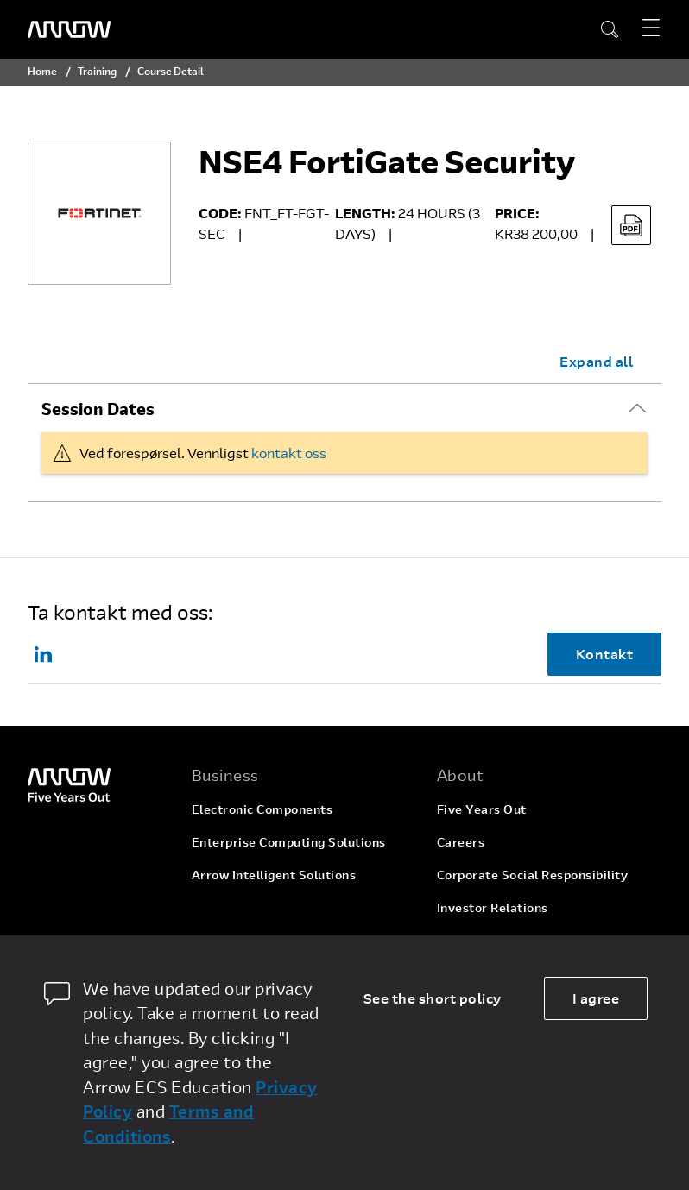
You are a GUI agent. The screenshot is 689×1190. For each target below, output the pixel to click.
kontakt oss (288, 453)
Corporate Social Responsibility (533, 874)
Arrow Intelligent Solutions (274, 874)
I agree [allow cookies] (596, 998)
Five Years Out (482, 809)
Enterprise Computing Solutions (289, 842)
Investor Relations (492, 907)
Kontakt (605, 654)
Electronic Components (262, 809)
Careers (461, 842)
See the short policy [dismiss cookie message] (432, 998)
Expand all (596, 361)
